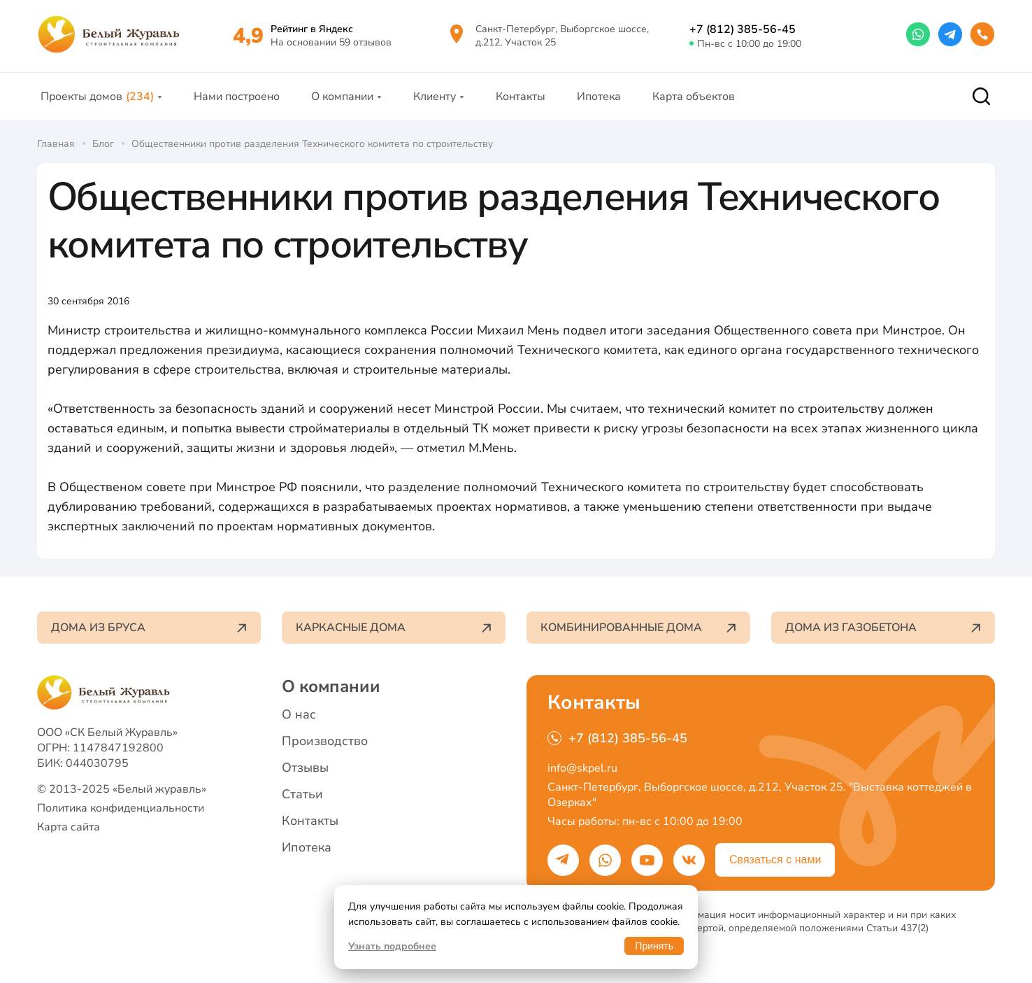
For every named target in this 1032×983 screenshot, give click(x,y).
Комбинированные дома (638, 627)
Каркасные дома (394, 627)
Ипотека (599, 96)
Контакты (520, 96)
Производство (325, 741)
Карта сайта (68, 827)
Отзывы (305, 767)
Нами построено (237, 96)
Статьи (302, 794)
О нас (299, 714)
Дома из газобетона (883, 627)
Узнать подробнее (392, 946)
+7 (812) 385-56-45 (742, 29)
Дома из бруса (149, 627)
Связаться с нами (775, 859)
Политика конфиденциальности (120, 808)
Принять (654, 946)
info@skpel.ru (582, 768)
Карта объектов (693, 96)
